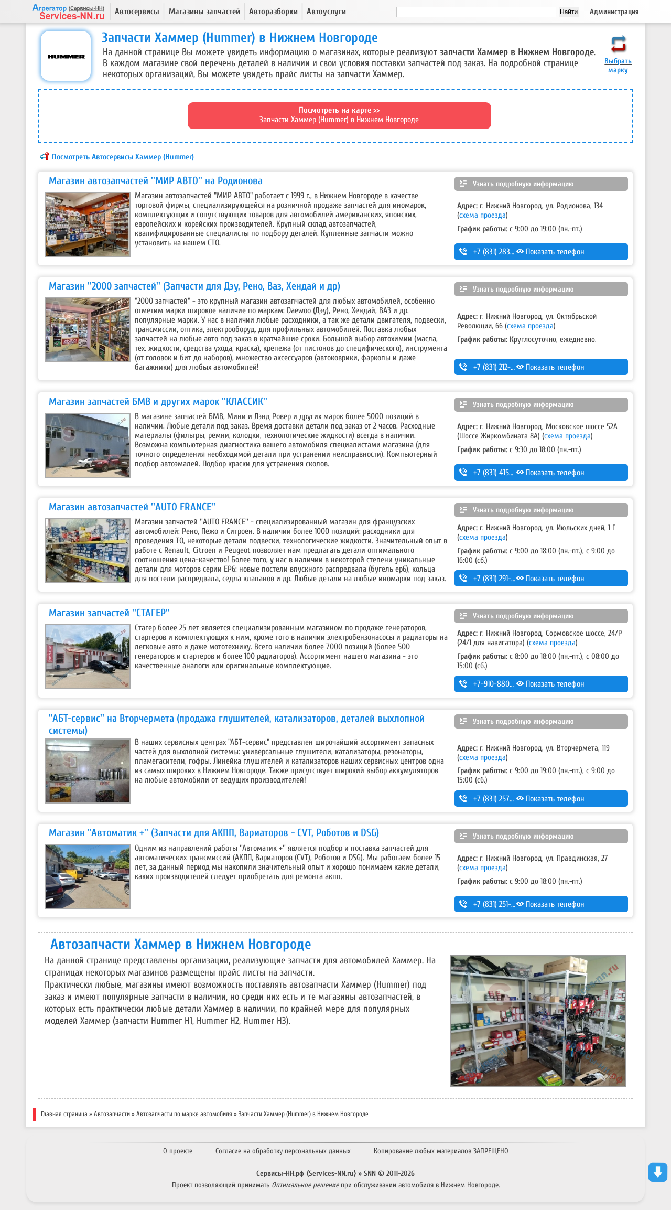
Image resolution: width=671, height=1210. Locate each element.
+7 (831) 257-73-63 (502, 799)
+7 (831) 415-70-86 (502, 472)
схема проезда (482, 215)
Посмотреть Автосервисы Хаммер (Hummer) (123, 157)
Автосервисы (137, 11)
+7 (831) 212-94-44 (501, 367)
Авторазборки (273, 11)
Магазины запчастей (204, 11)
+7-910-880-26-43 (502, 684)
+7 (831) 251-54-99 (501, 904)
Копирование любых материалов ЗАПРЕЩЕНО (441, 1151)
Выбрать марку (618, 65)
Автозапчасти (112, 1114)
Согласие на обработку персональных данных (283, 1151)
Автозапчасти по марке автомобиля (184, 1114)
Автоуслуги (326, 11)
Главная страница (64, 1114)
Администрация (614, 11)
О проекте (177, 1151)
